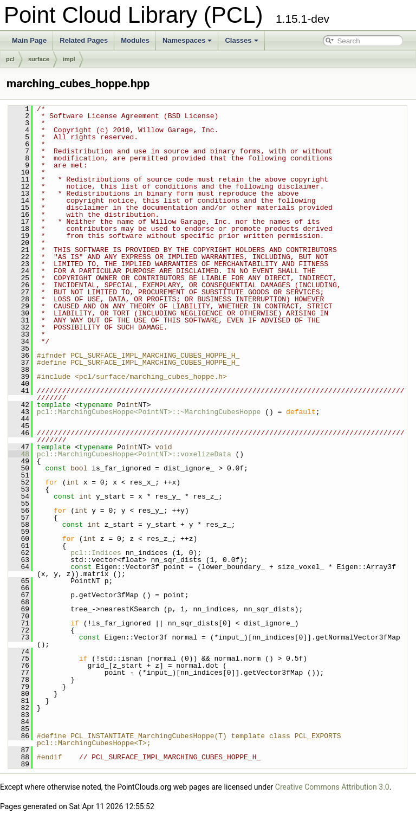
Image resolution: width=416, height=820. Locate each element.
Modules (135, 40)
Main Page (29, 40)
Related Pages (84, 40)
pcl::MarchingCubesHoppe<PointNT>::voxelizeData (134, 454)
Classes (241, 40)
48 (18, 454)
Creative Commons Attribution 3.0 (332, 787)
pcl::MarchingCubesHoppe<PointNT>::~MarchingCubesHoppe (149, 412)
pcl (10, 59)
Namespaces (187, 40)
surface (38, 59)
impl (69, 59)
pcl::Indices (95, 553)
